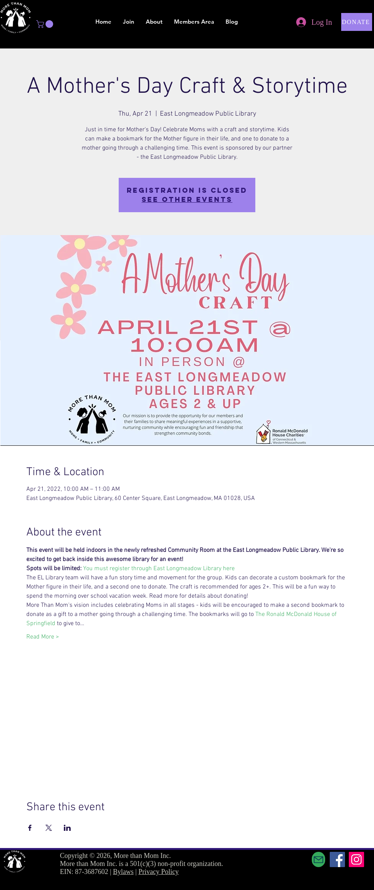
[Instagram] (356, 859)
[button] (45, 24)
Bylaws (123, 871)
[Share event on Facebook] (30, 828)
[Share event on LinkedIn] (67, 828)
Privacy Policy (159, 871)
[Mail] (318, 859)
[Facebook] (337, 859)
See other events (187, 199)
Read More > (42, 637)
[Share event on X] (48, 828)
